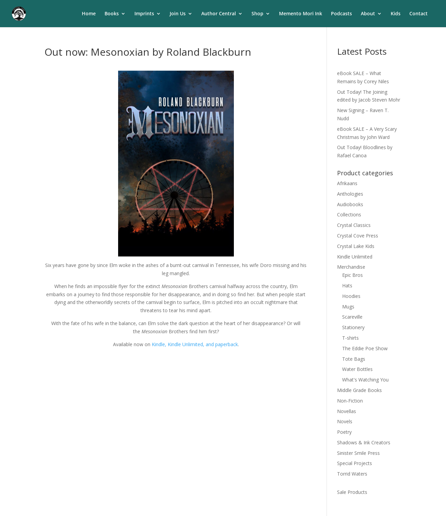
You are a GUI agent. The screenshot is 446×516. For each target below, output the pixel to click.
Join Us (178, 14)
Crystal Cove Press (357, 235)
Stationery (353, 327)
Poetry (344, 432)
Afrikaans (347, 183)
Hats (347, 285)
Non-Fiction (350, 400)
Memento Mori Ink (300, 14)
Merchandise (351, 267)
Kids (396, 14)
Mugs (348, 306)
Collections (349, 214)
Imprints (144, 14)
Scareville (352, 317)
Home (89, 14)
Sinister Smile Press (358, 453)
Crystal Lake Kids (355, 246)
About (368, 14)
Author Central (218, 14)
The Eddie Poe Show (365, 348)
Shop (257, 14)
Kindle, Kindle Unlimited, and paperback (195, 344)
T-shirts (350, 338)
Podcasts (341, 14)
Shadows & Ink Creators (363, 442)
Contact (418, 14)
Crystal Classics (354, 225)
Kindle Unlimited (354, 256)
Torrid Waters (352, 473)
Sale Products (352, 492)
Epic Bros (352, 275)
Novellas (346, 411)
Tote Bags (353, 359)
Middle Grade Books (359, 390)
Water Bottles (357, 369)
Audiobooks (350, 204)
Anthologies (350, 194)
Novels (344, 421)
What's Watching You (365, 379)
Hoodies (351, 296)
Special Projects (354, 463)
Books (112, 14)
